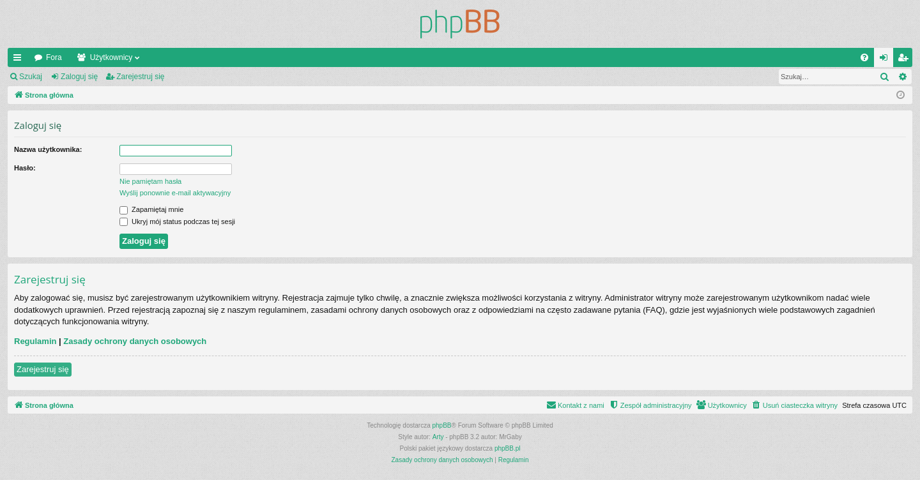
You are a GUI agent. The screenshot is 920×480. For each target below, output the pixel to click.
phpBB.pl (507, 448)
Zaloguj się (79, 76)
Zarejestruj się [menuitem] (905, 60)
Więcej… (20, 60)
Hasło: (25, 168)
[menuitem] (864, 57)
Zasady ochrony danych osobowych (134, 341)
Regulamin (35, 341)
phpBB (442, 425)
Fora (54, 57)
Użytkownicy (111, 57)
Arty (438, 436)
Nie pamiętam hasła (150, 181)
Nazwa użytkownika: (48, 149)
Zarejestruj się (140, 76)
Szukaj (30, 76)
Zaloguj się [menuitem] (886, 60)
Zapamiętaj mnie (151, 209)
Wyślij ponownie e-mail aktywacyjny (175, 193)
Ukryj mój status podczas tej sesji (177, 221)
